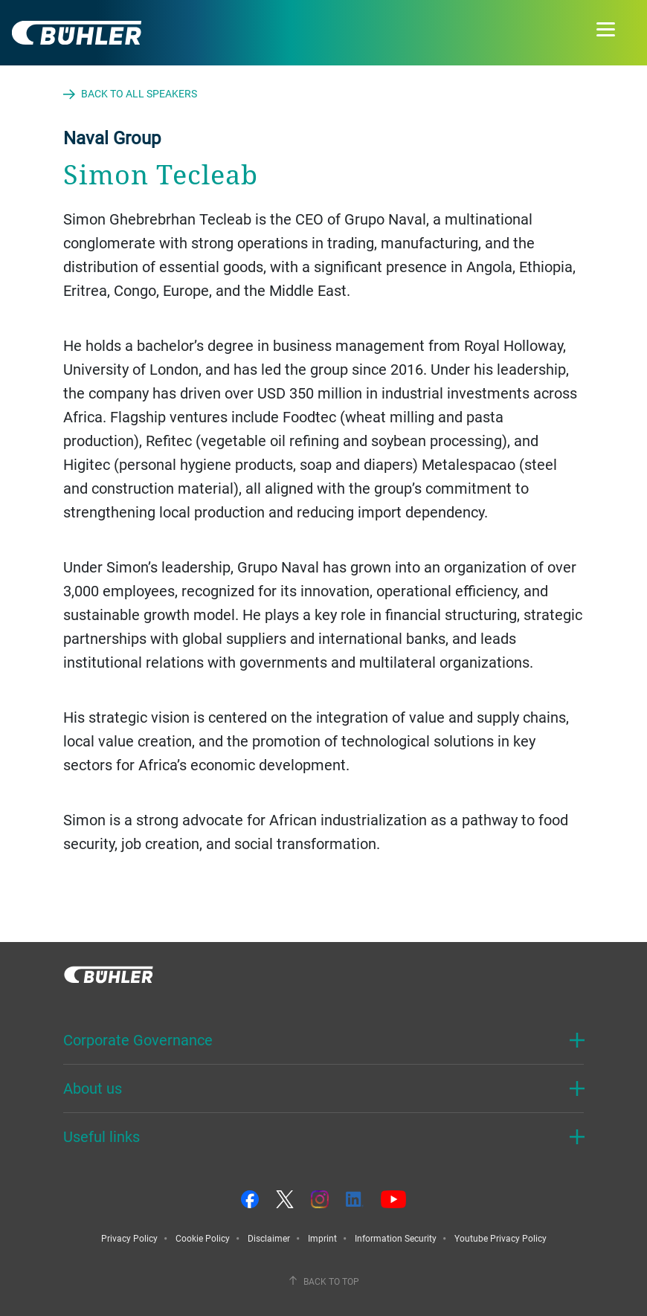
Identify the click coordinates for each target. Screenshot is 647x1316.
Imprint (322, 1238)
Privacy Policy (129, 1238)
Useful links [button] (101, 1136)
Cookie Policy (203, 1238)
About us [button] (92, 1088)
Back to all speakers (139, 93)
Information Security (396, 1238)
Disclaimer (269, 1238)
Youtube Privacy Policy (500, 1238)
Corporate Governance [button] (138, 1040)
